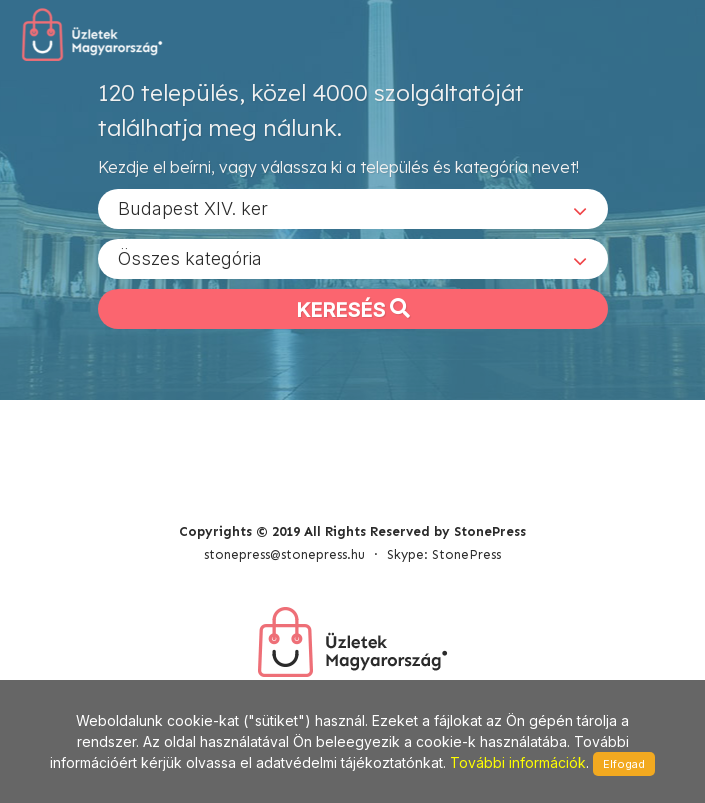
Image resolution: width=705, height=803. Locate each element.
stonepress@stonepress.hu (284, 554)
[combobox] (353, 209)
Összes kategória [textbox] (190, 258)
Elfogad (624, 764)
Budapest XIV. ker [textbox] (193, 208)
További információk (518, 762)
